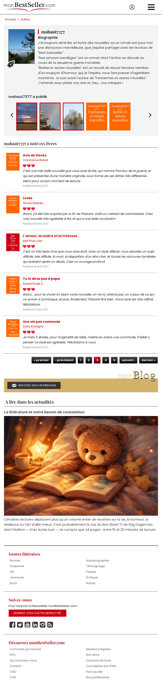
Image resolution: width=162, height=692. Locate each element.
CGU (13, 675)
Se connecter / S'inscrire (132, 7)
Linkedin (35, 628)
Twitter (20, 628)
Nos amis (92, 658)
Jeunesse (17, 580)
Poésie (91, 575)
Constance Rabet (35, 161)
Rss (50, 628)
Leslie (27, 199)
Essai (13, 586)
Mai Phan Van (32, 243)
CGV (13, 680)
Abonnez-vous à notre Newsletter (37, 616)
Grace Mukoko (33, 204)
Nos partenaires (97, 680)
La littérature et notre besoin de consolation (44, 415)
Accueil (10, 19)
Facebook (12, 628)
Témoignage (95, 569)
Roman (15, 563)
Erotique (92, 580)
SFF (12, 575)
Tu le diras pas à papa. (42, 280)
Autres (90, 586)
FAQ (13, 658)
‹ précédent (64, 363)
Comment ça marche (25, 652)
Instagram (42, 628)
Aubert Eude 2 (33, 286)
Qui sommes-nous (23, 663)
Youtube (27, 628)
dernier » (148, 363)
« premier (41, 363)
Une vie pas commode (41, 324)
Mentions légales (98, 652)
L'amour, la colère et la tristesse (50, 237)
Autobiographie (97, 563)
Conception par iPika (101, 669)
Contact (15, 669)
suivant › (128, 363)
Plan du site (94, 675)
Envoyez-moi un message (37, 388)
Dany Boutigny (33, 329)
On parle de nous (98, 663)
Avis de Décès (34, 156)
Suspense (17, 569)
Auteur (25, 19)
